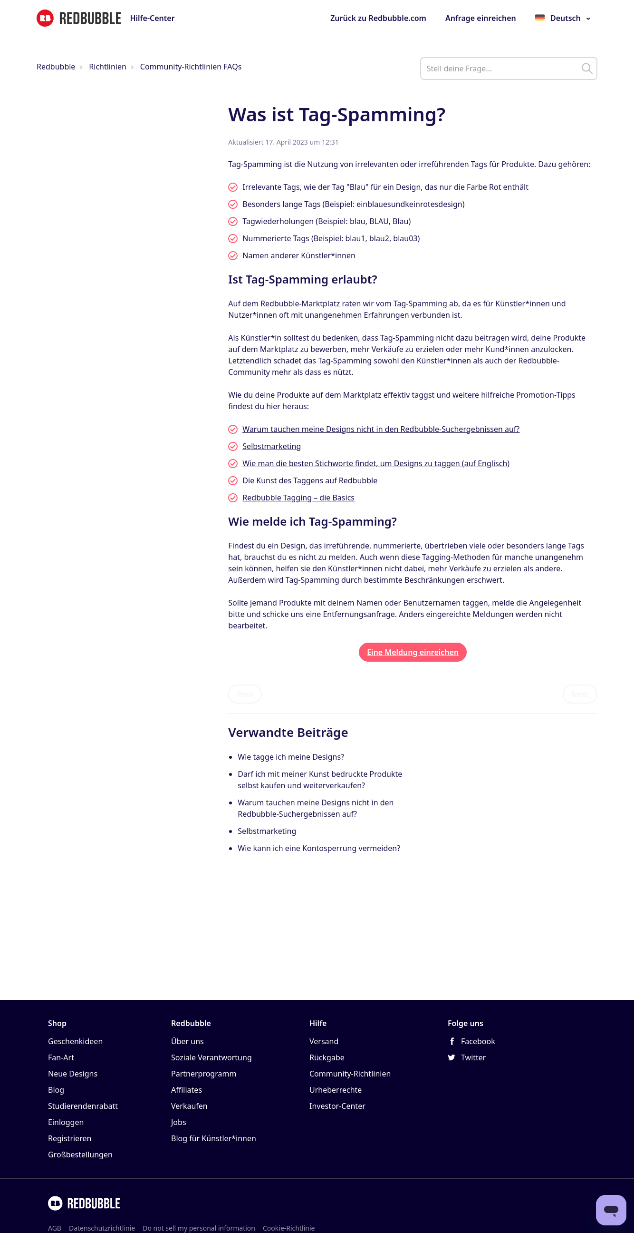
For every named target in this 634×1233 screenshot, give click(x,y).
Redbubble (56, 66)
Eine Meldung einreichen (413, 652)
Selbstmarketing (267, 831)
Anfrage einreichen (480, 18)
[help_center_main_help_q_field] (508, 68)
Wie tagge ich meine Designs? (291, 757)
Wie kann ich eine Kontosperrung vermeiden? (319, 848)
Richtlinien (107, 66)
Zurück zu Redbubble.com (378, 18)
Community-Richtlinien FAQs (191, 66)
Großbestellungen (80, 1154)
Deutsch (565, 18)
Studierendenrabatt (83, 1106)
